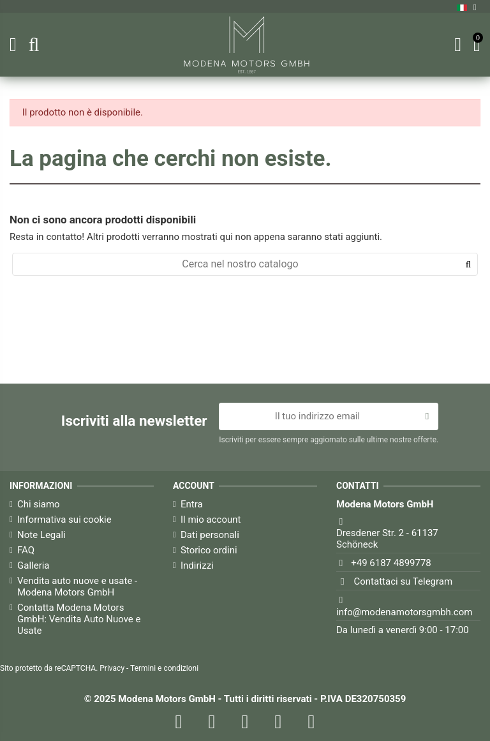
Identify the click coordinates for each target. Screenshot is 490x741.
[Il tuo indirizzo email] (317, 416)
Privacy (112, 668)
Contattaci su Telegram (403, 581)
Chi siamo (38, 504)
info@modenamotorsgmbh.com (404, 612)
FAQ (25, 550)
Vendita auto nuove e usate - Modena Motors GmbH (77, 586)
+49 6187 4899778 (391, 563)
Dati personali (210, 535)
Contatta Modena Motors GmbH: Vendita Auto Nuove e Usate (78, 619)
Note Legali (41, 535)
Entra (192, 504)
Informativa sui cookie (64, 519)
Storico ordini (209, 550)
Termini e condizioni (164, 668)
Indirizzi (197, 565)
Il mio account (211, 519)
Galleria (33, 565)
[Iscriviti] (427, 417)
